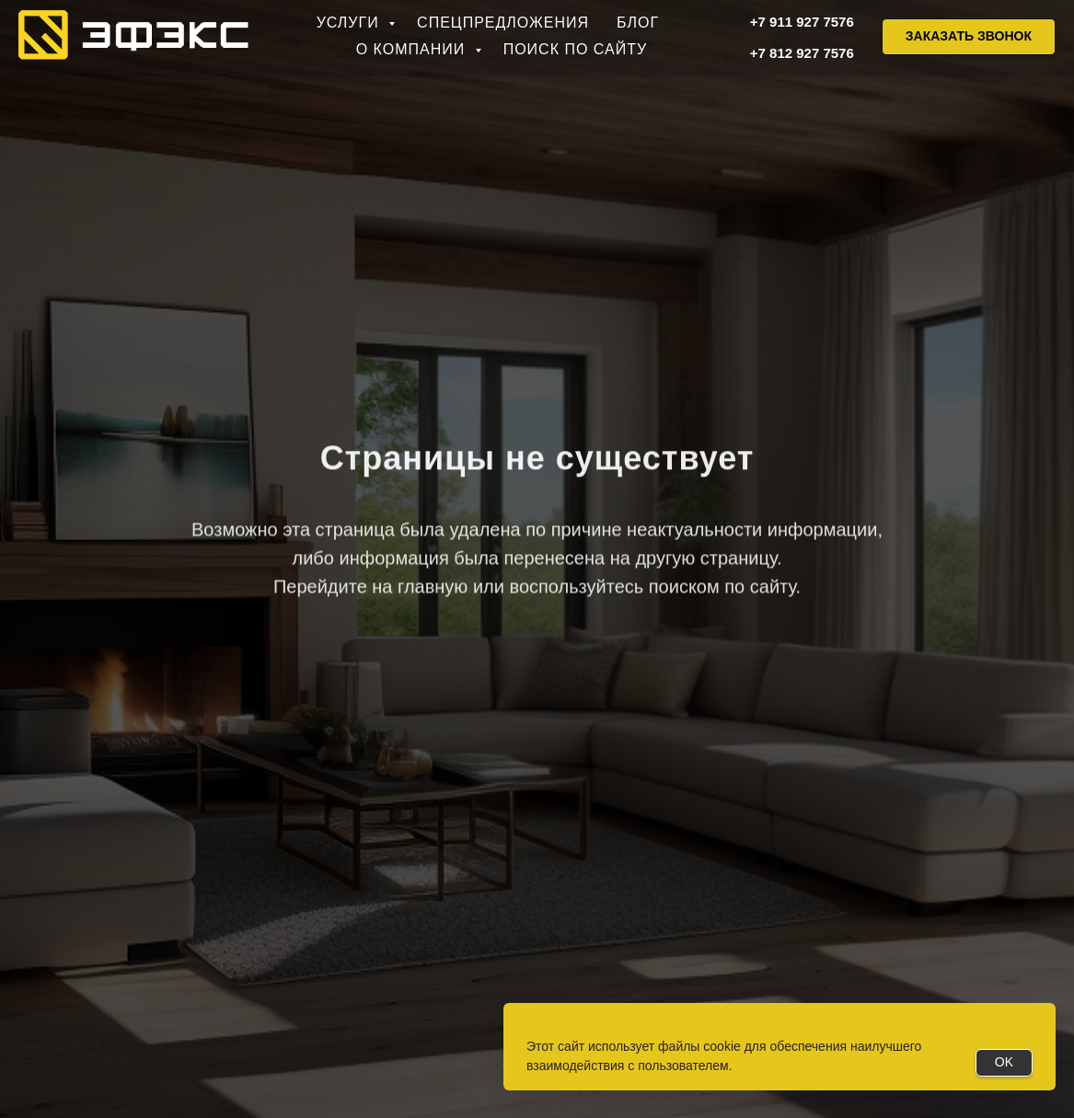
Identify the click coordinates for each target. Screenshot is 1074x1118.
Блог (638, 22)
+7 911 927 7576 (802, 21)
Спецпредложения (503, 22)
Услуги (350, 22)
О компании (413, 49)
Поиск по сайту (575, 49)
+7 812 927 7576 (802, 53)
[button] (969, 36)
